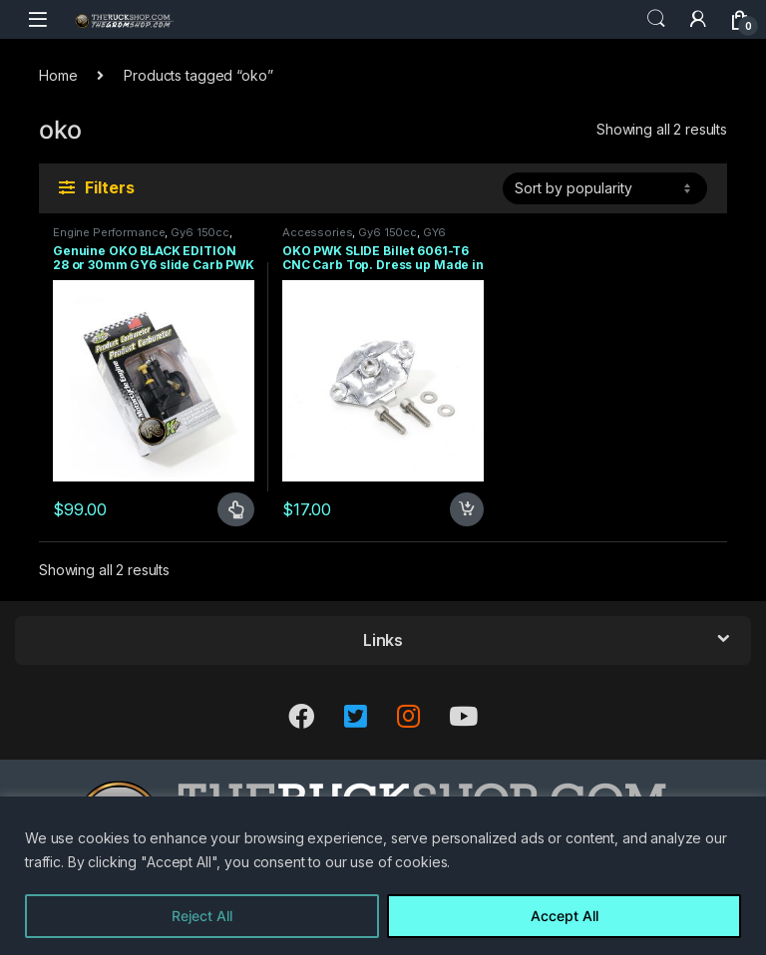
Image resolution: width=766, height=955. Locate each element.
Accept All (564, 915)
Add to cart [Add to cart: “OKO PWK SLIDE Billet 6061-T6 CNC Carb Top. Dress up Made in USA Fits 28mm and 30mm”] (467, 509)
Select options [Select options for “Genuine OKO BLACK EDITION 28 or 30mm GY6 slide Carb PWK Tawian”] (235, 509)
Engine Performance (109, 232)
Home (58, 75)
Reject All (202, 915)
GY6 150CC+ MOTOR (364, 238)
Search (656, 19)
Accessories (317, 232)
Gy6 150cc (200, 232)
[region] (383, 875)
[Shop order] (605, 188)
